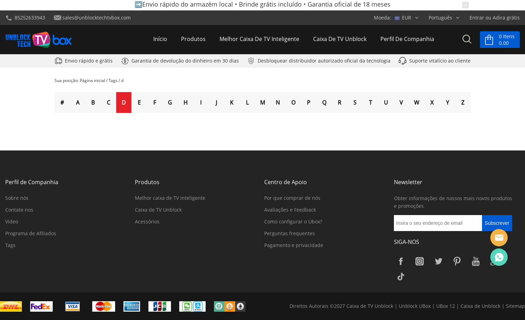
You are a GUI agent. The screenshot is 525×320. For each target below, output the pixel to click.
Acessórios (147, 221)
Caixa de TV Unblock (340, 39)
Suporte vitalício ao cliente (440, 62)
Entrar (477, 17)
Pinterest (457, 261)
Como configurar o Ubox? (293, 221)
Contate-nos (19, 209)
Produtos (193, 39)
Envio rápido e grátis (89, 62)
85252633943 (30, 17)
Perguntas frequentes (289, 233)
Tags (113, 80)
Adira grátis (506, 17)
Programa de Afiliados (30, 233)
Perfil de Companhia (407, 39)
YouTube (476, 261)
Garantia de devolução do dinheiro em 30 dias (185, 62)
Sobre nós (16, 198)
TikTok (401, 277)
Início (160, 39)
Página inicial (92, 80)
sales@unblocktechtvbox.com (96, 17)
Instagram (420, 261)
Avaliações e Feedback (290, 209)
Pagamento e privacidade (293, 245)
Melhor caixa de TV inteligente (259, 39)
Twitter (438, 261)
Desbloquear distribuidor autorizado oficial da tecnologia (324, 62)
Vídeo (11, 221)
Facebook (401, 261)
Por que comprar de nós (292, 198)
